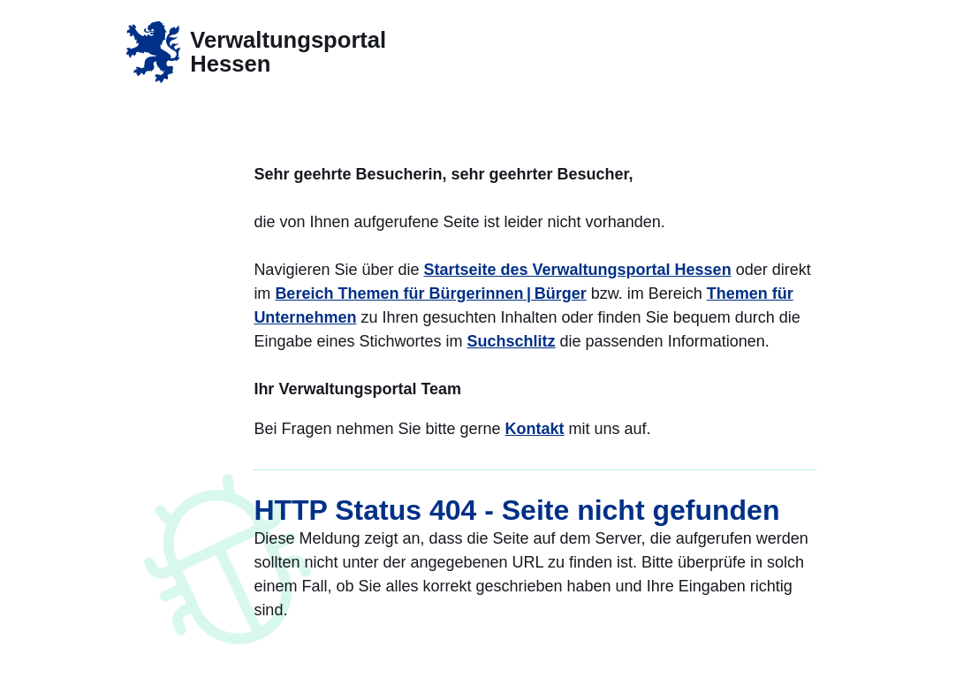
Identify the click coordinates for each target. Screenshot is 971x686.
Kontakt (535, 429)
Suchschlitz (511, 341)
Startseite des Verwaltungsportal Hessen (578, 269)
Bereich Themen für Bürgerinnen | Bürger (430, 293)
